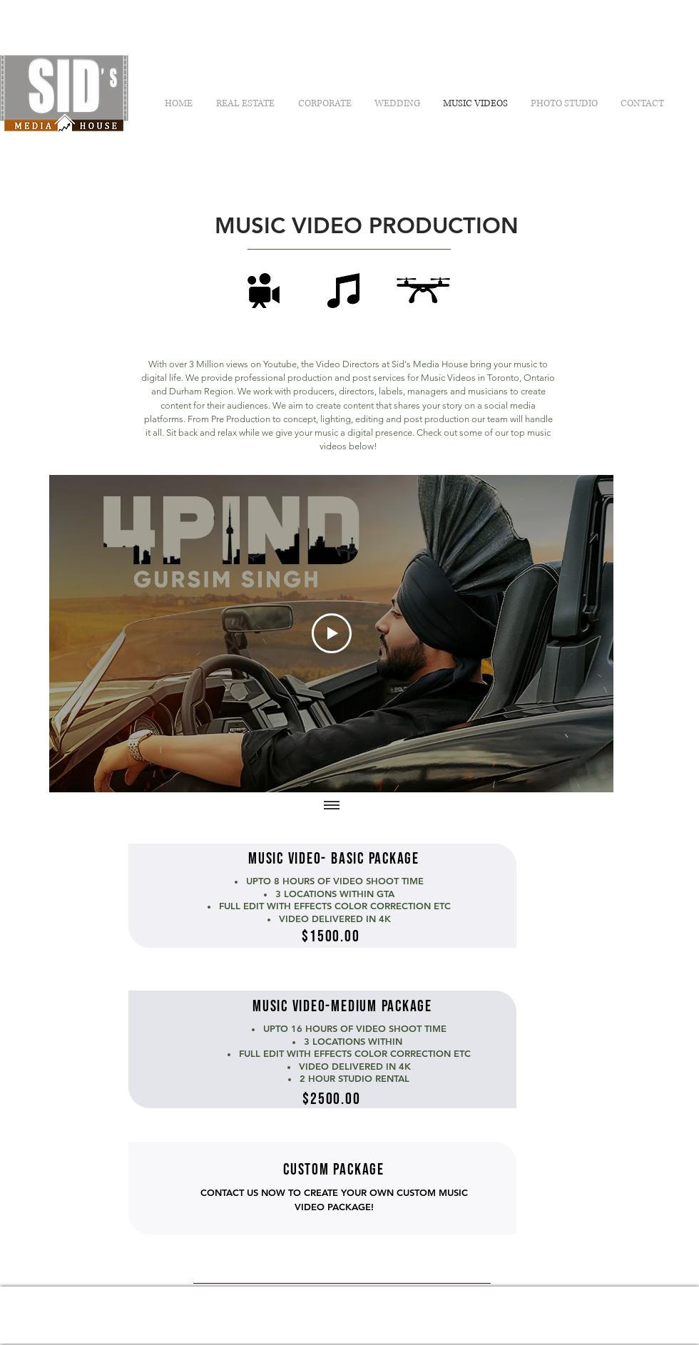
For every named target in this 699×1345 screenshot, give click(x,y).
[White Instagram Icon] (652, 1334)
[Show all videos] (331, 806)
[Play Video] (332, 634)
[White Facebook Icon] (615, 1334)
